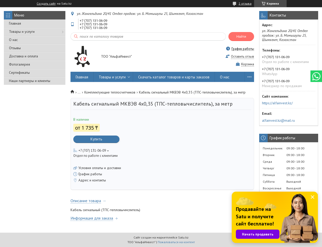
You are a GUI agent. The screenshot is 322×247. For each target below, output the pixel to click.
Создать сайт (46, 3)
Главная (15, 23)
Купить (96, 139)
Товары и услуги (22, 31)
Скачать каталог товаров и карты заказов (173, 77)
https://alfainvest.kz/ (277, 103)
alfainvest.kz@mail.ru (278, 120)
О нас (13, 39)
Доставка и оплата (23, 56)
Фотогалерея (19, 64)
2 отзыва (245, 3)
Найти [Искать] (241, 36)
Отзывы (15, 48)
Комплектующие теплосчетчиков (109, 92)
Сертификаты (19, 72)
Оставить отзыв (242, 56)
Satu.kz (183, 237)
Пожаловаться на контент (176, 242)
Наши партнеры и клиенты (29, 80)
